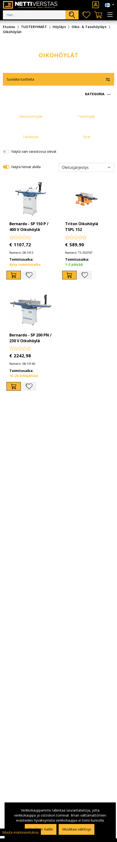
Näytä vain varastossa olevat (33, 151)
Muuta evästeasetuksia (20, 832)
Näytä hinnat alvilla (26, 167)
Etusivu (9, 26)
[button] (58, 94)
